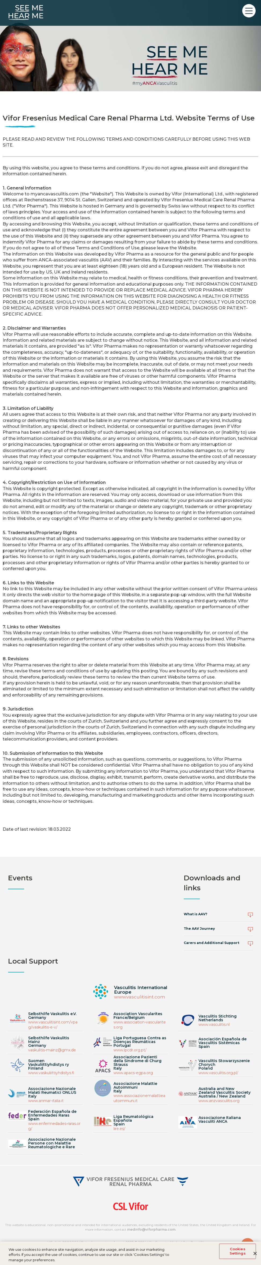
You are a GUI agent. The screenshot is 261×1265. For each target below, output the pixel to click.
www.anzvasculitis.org (219, 1100)
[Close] (255, 1256)
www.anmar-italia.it (46, 1100)
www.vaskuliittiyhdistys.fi (51, 1072)
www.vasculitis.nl (214, 1024)
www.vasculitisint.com (139, 997)
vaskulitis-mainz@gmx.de (52, 1050)
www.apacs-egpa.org (133, 1072)
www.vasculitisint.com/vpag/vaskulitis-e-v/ (53, 1025)
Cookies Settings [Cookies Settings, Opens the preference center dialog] (238, 1253)
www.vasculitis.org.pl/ (218, 1072)
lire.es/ (119, 1128)
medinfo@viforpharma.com (151, 1229)
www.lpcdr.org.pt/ (129, 1050)
